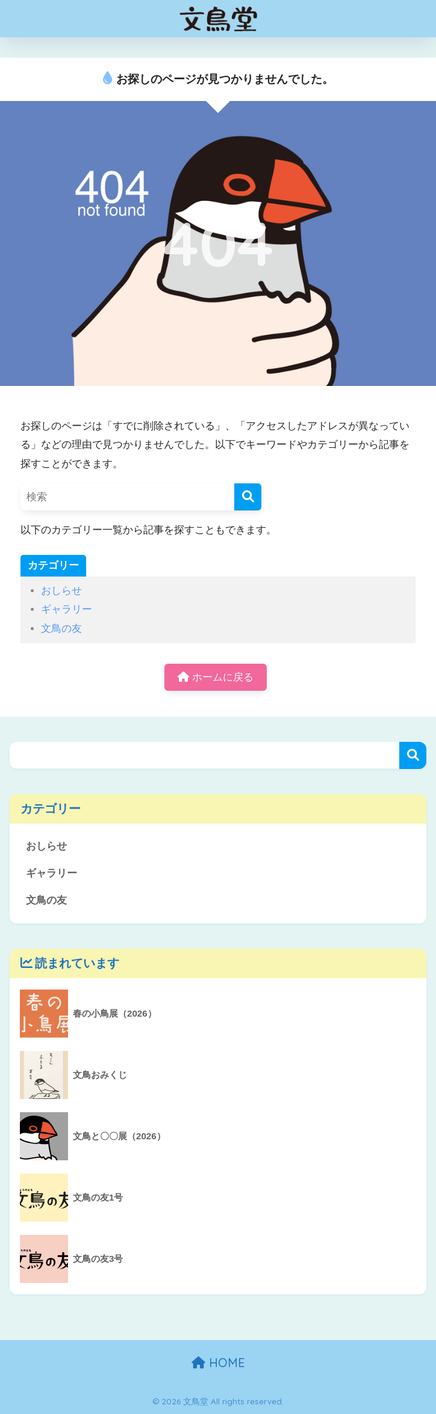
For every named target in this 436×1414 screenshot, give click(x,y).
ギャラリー (66, 609)
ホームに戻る (216, 677)
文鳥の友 (61, 628)
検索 (412, 755)
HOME (218, 1362)
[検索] (247, 496)
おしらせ (61, 590)
